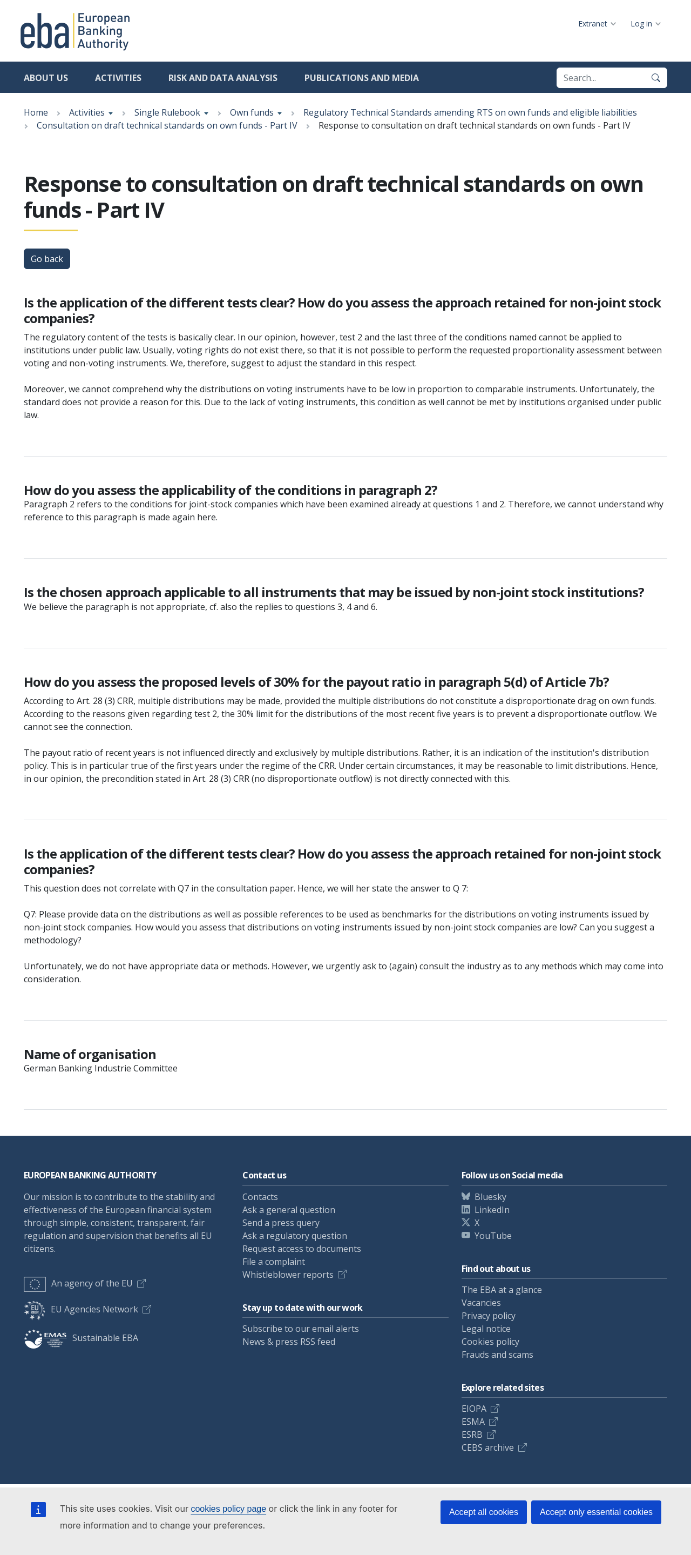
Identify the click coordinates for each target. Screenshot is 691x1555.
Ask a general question (288, 1210)
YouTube (493, 1236)
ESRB (472, 1434)
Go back (47, 259)
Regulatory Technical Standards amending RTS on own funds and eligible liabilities (470, 112)
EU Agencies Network (81, 1309)
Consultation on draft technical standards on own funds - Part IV (167, 125)
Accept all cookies (483, 1512)
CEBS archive (488, 1447)
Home (36, 112)
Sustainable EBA (81, 1338)
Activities (118, 78)
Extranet (592, 23)
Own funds (252, 112)
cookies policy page (228, 1508)
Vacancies (481, 1303)
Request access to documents (301, 1249)
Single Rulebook (167, 112)
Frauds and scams (497, 1354)
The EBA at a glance (502, 1290)
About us (46, 78)
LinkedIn (492, 1210)
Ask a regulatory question (294, 1236)
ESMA (473, 1421)
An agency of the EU (78, 1283)
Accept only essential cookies (596, 1512)
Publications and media (361, 78)
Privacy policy (489, 1316)
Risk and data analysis (222, 78)
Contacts (260, 1197)
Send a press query (281, 1223)
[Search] (656, 78)
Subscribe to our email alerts (300, 1329)
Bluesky (490, 1197)
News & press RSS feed (288, 1342)
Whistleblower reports (288, 1275)
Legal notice (486, 1329)
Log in (641, 23)
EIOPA (474, 1409)
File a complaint (273, 1262)
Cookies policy (490, 1342)
